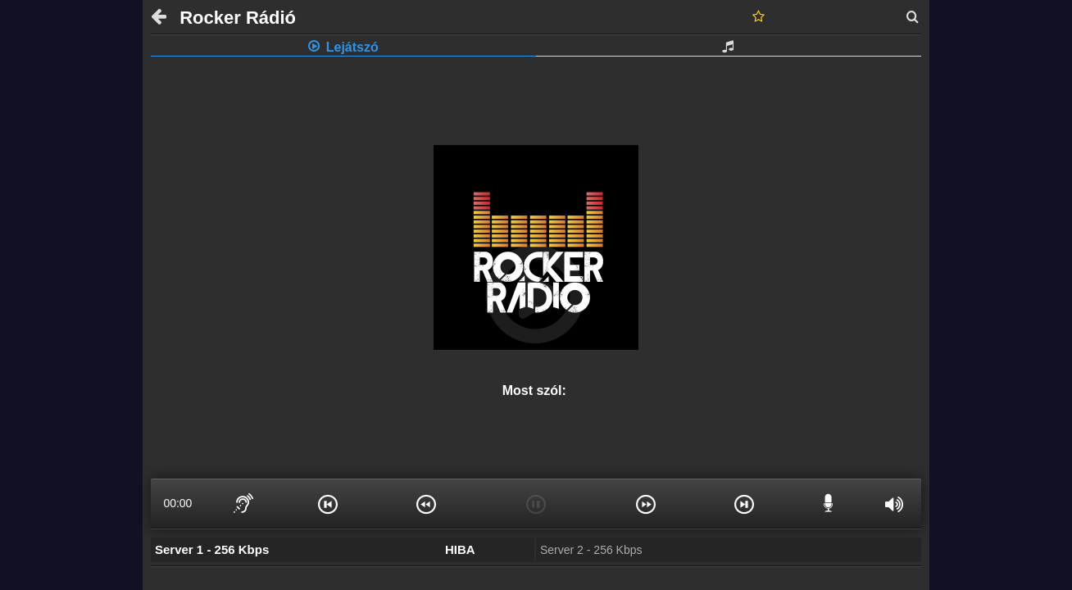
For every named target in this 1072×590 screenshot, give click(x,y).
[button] (328, 503)
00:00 (177, 503)
